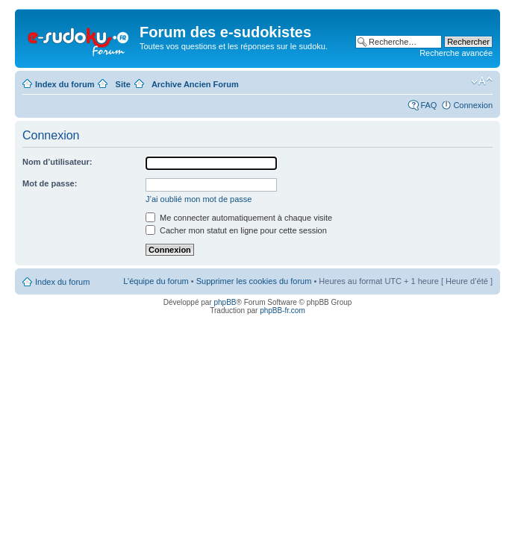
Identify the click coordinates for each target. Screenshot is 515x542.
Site (123, 84)
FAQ (428, 105)
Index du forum (64, 84)
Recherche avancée (456, 52)
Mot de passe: (49, 183)
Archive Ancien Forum (195, 84)
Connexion (473, 105)
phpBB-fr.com (282, 310)
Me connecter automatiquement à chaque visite (239, 217)
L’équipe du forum (155, 281)
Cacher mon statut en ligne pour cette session (236, 230)
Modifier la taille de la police (482, 81)
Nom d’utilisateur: (57, 161)
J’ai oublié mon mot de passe (199, 199)
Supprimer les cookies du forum (254, 281)
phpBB (224, 302)
